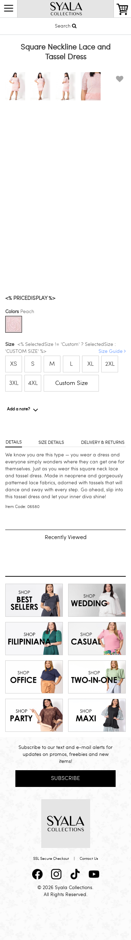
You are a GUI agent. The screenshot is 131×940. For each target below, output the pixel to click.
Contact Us (89, 858)
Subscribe (65, 778)
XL (90, 363)
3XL (14, 383)
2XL (110, 363)
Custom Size (71, 383)
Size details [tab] (51, 442)
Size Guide (112, 351)
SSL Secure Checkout (51, 858)
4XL (33, 383)
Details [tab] (14, 442)
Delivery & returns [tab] (102, 442)
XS (13, 363)
